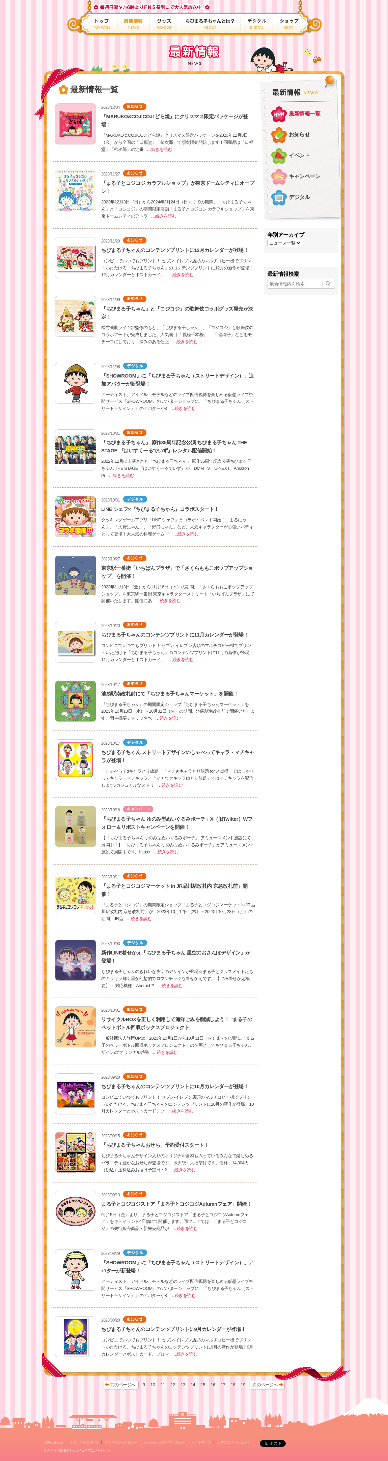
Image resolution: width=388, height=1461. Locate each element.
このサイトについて (84, 1442)
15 (203, 1384)
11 (163, 1384)
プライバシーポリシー (121, 1442)
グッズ (164, 24)
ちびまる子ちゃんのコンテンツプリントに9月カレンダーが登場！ (173, 1329)
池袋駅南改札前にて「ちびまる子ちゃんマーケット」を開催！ (169, 693)
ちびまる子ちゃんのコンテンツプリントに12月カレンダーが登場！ (174, 250)
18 (233, 1384)
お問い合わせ (53, 1442)
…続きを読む (159, 149)
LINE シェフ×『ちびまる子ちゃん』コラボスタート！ (160, 509)
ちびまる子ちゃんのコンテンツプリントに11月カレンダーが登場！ (174, 635)
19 (243, 1384)
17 (223, 1384)
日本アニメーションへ (233, 1442)
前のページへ (123, 1384)
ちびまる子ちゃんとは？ (210, 24)
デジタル (257, 24)
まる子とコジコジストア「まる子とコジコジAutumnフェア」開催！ (176, 1204)
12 (172, 1384)
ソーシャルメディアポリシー (164, 1442)
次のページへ (265, 1384)
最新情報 (133, 24)
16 (213, 1384)
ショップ (287, 24)
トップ (102, 24)
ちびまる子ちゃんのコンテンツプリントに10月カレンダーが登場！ (174, 1086)
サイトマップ (201, 1442)
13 (183, 1384)
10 (152, 1384)
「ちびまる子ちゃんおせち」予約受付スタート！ (155, 1145)
